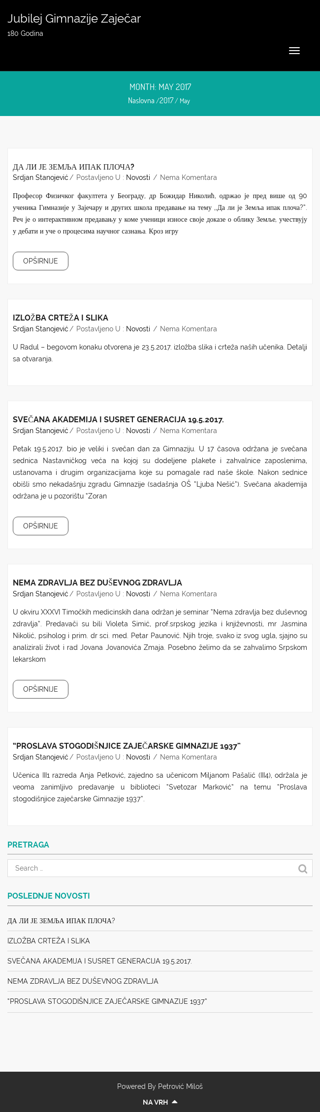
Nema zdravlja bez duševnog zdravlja (97, 582)
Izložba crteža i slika (60, 317)
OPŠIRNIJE (40, 261)
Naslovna (141, 100)
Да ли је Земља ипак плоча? (73, 167)
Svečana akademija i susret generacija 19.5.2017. (118, 419)
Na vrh (160, 1102)
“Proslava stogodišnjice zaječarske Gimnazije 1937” (127, 746)
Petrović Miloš (180, 1086)
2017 (166, 100)
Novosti (138, 177)
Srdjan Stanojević (40, 177)
